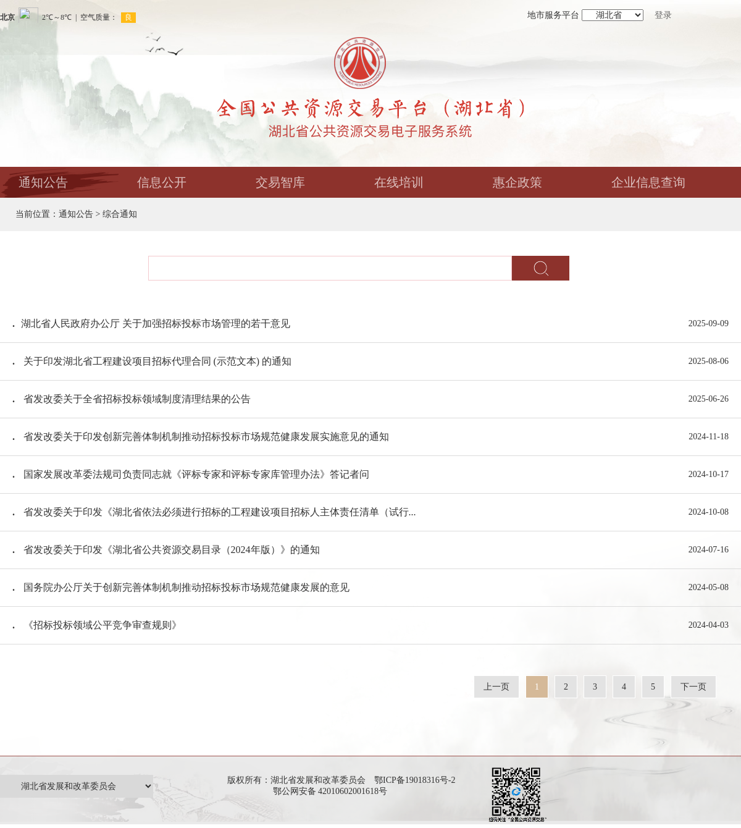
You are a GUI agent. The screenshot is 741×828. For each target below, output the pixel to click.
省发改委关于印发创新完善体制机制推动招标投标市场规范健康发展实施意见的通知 (206, 436)
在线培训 (399, 182)
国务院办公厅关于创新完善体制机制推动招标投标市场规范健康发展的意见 (186, 587)
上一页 (496, 686)
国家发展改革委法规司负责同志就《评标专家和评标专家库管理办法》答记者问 (196, 474)
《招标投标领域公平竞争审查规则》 (102, 625)
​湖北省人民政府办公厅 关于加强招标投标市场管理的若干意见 (155, 323)
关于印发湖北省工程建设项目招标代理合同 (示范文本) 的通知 (157, 361)
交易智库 (280, 182)
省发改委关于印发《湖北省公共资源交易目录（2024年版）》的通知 (171, 549)
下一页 (693, 686)
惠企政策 (517, 182)
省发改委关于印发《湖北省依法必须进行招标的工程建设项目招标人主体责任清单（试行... (219, 512)
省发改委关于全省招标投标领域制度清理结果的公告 (137, 399)
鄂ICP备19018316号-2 (414, 780)
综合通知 (120, 214)
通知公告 (43, 182)
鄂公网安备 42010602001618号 (332, 791)
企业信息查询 (648, 182)
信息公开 (161, 182)
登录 (663, 15)
